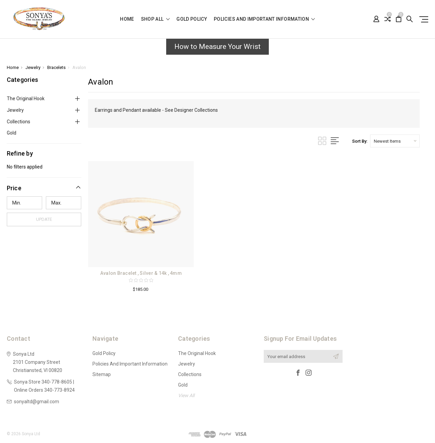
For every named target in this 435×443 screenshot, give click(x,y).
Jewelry (15, 110)
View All (186, 395)
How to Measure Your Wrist (217, 46)
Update (44, 219)
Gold (11, 133)
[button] (217, 48)
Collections (18, 121)
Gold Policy (191, 19)
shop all (155, 19)
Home (127, 19)
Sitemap (101, 374)
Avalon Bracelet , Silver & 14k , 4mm (141, 273)
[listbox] (395, 141)
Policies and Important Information (264, 19)
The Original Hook (26, 98)
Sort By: (359, 141)
